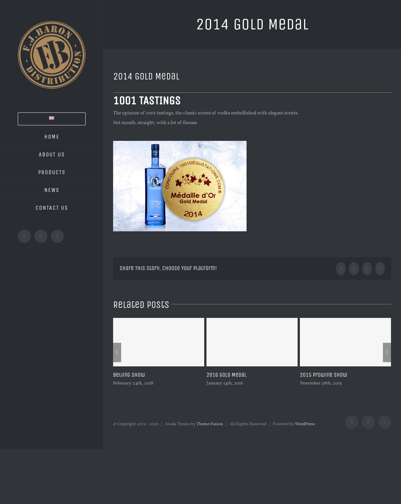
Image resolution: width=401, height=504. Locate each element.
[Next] (387, 352)
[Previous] (117, 352)
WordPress (305, 424)
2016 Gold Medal (226, 374)
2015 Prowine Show (323, 374)
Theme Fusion (209, 424)
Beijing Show (129, 374)
